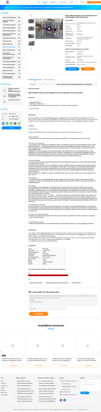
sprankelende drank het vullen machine (11, 34)
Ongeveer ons (4, 385)
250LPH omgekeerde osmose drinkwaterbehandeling (14, 90)
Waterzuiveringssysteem (11, 47)
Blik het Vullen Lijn (11, 44)
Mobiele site (4, 392)
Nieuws (3, 388)
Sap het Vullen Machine (11, 31)
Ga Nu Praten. (94, 2)
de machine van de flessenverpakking (11, 77)
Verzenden (39, 314)
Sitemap (3, 390)
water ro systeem (76, 282)
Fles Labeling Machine (11, 67)
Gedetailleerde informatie (35, 79)
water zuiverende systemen (36, 282)
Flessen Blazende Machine (11, 61)
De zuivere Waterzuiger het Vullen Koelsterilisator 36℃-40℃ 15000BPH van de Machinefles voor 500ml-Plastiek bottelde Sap (25, 391)
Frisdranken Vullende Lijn (11, 38)
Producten (3, 383)
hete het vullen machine (11, 28)
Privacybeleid (4, 395)
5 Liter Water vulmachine (11, 25)
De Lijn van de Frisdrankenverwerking (11, 53)
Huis (2, 381)
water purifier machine (14, 100)
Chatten (11, 128)
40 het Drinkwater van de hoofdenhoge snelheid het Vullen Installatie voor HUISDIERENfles (47, 399)
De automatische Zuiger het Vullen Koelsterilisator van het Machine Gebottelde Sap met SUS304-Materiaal (24, 399)
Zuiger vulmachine (11, 70)
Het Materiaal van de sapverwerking (11, 58)
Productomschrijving (49, 79)
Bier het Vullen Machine (11, 50)
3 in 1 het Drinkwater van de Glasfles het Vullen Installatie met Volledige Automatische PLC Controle (47, 383)
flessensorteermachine (11, 64)
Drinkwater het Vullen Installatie (11, 21)
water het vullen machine (11, 17)
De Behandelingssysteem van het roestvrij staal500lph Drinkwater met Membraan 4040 (37, 360)
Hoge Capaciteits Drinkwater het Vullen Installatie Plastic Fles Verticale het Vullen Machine (47, 391)
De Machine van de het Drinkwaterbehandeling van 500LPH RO (14, 96)
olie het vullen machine (11, 73)
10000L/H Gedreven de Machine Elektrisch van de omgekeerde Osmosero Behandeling (61, 360)
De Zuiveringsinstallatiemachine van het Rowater (57, 282)
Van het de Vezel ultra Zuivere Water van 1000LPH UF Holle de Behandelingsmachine (86, 360)
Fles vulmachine (11, 41)
